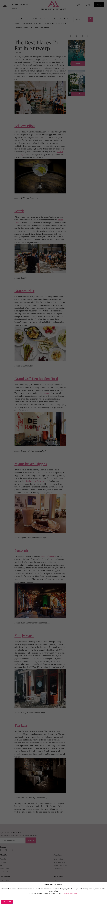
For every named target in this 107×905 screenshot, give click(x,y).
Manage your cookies (71, 893)
